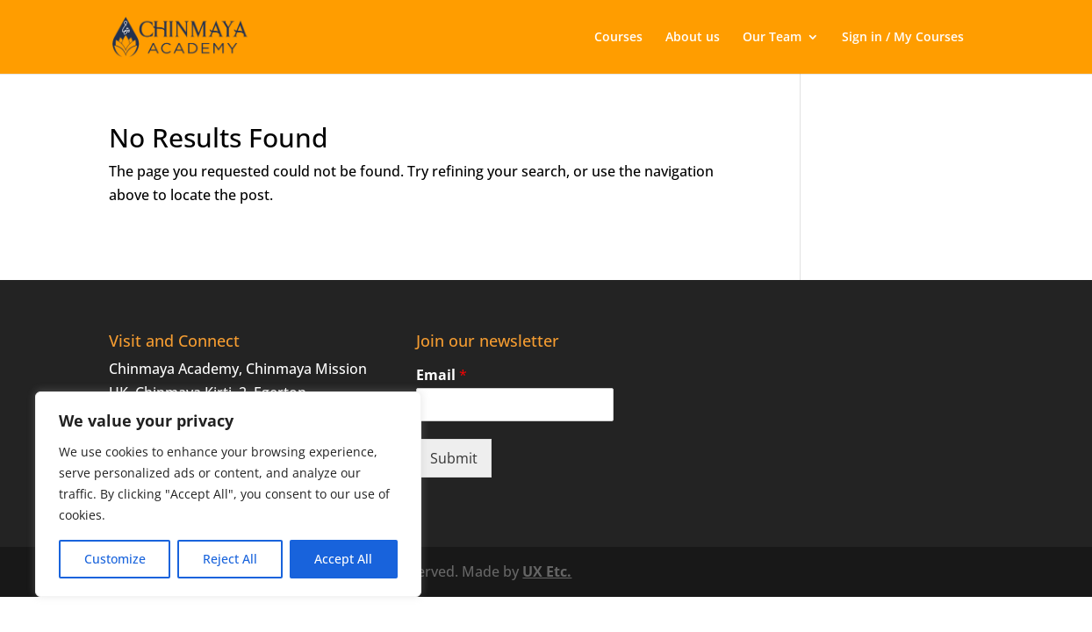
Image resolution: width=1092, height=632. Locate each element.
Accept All (343, 558)
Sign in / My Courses (903, 38)
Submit (454, 458)
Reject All (230, 558)
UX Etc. (546, 571)
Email (441, 375)
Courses (618, 38)
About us (692, 38)
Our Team (772, 38)
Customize (115, 558)
